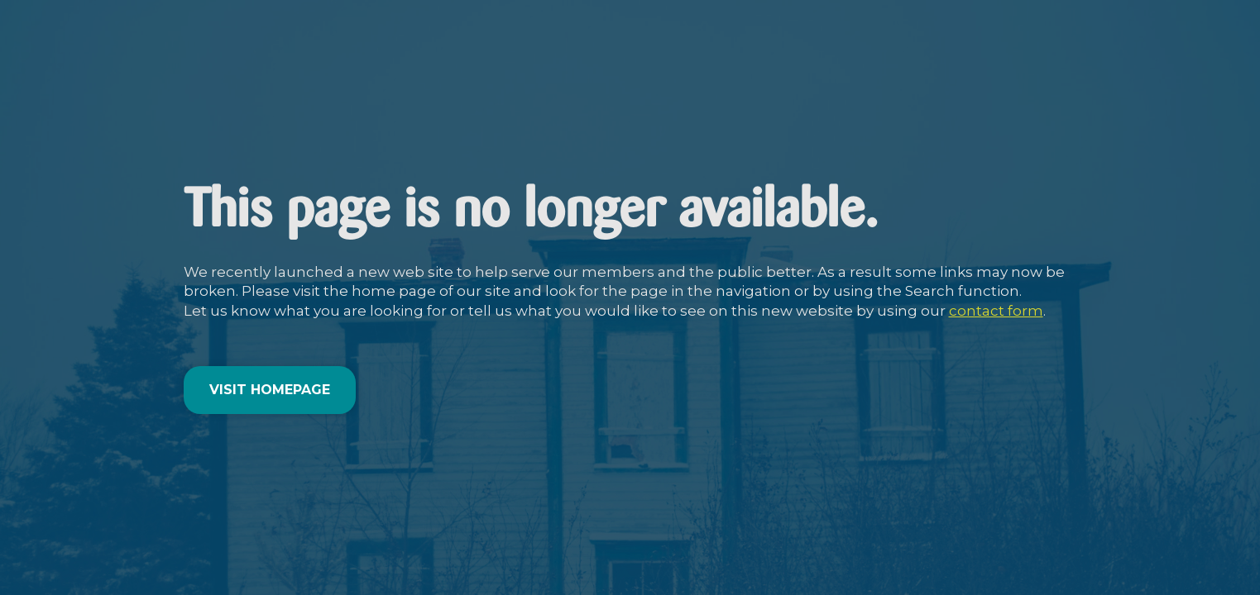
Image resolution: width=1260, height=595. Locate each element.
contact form (996, 310)
